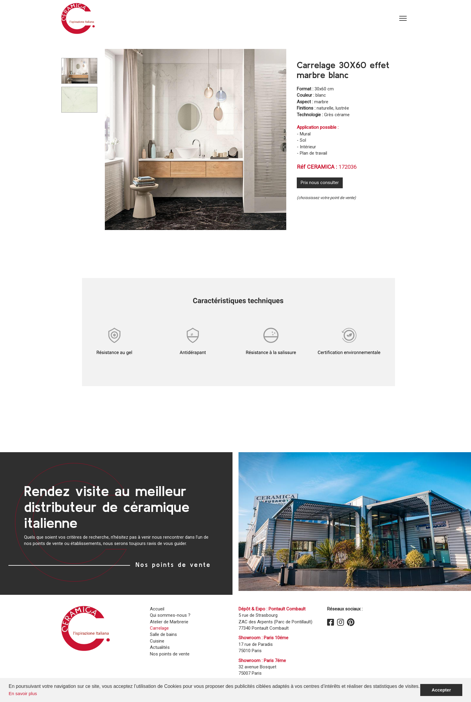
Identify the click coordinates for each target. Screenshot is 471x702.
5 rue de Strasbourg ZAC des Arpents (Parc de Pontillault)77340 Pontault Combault (275, 622)
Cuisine (157, 641)
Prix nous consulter (320, 182)
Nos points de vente (173, 564)
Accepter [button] (441, 689)
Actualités (160, 647)
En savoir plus (23, 693)
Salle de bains (163, 634)
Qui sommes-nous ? (170, 615)
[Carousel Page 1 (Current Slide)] (79, 71)
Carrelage (159, 628)
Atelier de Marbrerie (169, 622)
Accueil (157, 609)
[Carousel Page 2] (79, 100)
